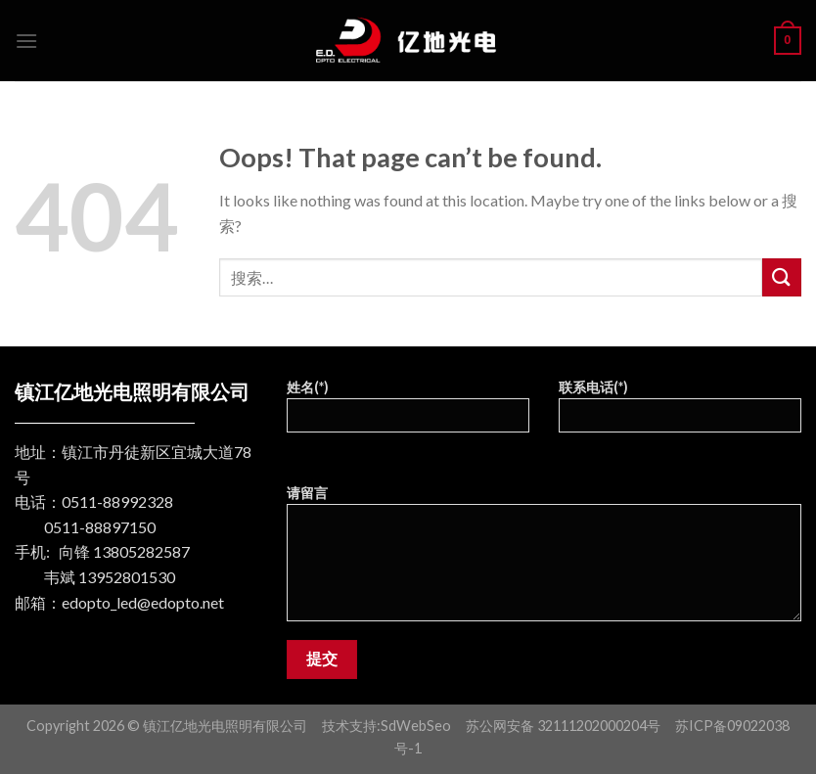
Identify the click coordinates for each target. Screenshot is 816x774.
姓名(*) (408, 412)
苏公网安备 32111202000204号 (563, 725)
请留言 (544, 559)
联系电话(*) (680, 412)
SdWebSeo (416, 725)
